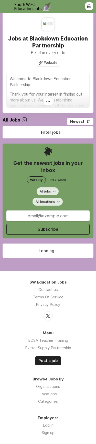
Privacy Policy (48, 304)
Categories (48, 401)
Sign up (48, 432)
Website (50, 62)
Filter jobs (50, 132)
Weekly (36, 180)
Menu (7, 6)
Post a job (48, 360)
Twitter (48, 315)
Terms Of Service (48, 297)
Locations (48, 393)
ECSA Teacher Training (48, 340)
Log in (48, 425)
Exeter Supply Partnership (48, 347)
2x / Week (58, 180)
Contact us (48, 289)
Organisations (48, 386)
